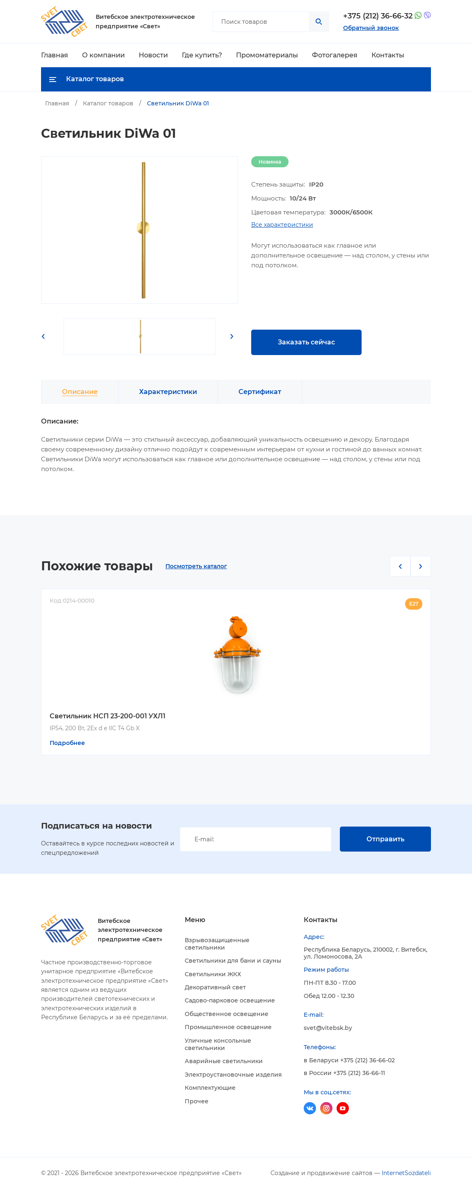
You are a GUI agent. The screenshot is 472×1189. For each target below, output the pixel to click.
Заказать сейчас (306, 342)
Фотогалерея (334, 55)
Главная (54, 55)
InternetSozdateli (406, 1173)
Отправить (385, 839)
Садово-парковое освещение (230, 1000)
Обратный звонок (371, 28)
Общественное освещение (226, 1014)
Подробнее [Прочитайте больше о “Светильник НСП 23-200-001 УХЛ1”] (67, 743)
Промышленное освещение (228, 1027)
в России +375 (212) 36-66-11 (344, 1073)
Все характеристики (282, 224)
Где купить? (202, 55)
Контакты (387, 55)
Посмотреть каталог (196, 566)
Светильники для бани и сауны (233, 960)
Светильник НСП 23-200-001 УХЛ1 (107, 716)
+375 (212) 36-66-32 (377, 16)
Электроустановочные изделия (233, 1074)
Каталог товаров (108, 103)
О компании (103, 55)
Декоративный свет (215, 987)
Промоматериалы (267, 55)
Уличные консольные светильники (218, 1044)
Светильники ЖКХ (213, 974)
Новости (153, 55)
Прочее (197, 1101)
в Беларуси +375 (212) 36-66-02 (349, 1060)
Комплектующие (210, 1087)
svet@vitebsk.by (328, 1028)
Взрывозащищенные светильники (217, 943)
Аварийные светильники (224, 1061)
